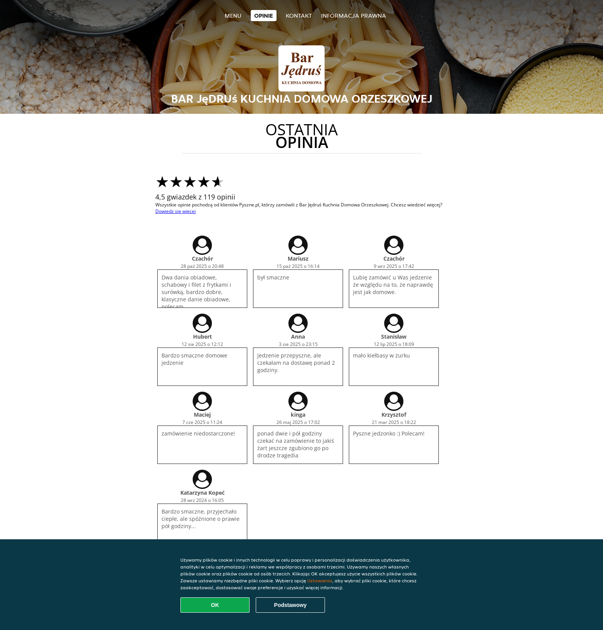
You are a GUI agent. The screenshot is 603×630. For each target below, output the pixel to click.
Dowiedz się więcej (175, 211)
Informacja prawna (353, 16)
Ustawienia (319, 580)
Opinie (263, 16)
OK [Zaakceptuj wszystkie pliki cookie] (215, 605)
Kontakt (299, 16)
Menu (233, 16)
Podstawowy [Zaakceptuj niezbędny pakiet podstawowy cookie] (290, 605)
